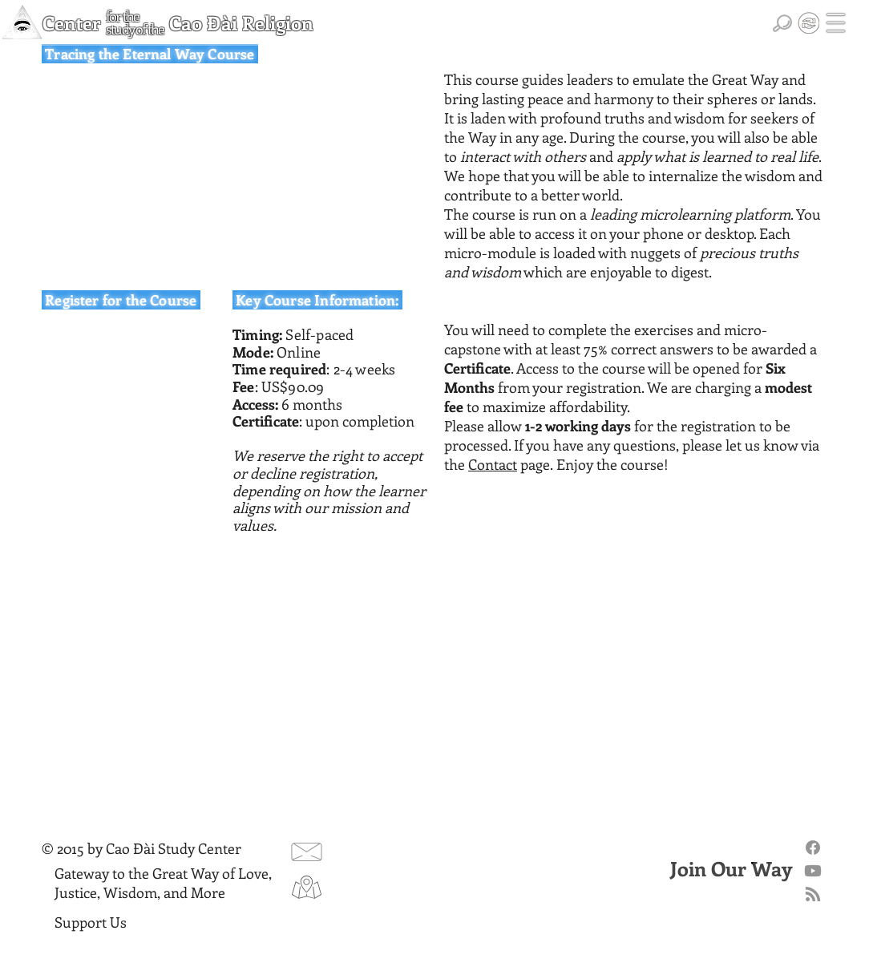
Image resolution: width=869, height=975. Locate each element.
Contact (492, 464)
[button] (836, 23)
